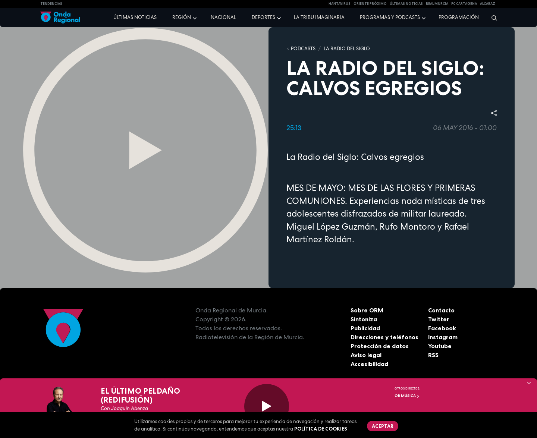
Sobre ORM (367, 310)
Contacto (441, 310)
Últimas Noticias (406, 3)
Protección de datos (380, 346)
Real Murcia (437, 3)
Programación (459, 17)
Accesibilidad (369, 364)
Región (181, 17)
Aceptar (382, 426)
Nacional (223, 17)
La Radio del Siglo (347, 48)
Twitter (438, 319)
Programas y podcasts (390, 17)
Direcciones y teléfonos (384, 337)
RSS (433, 355)
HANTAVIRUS (340, 3)
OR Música (407, 395)
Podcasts (303, 48)
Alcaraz (487, 3)
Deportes (263, 17)
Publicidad (365, 328)
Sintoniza (364, 319)
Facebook (442, 328)
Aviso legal (366, 355)
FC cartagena (464, 3)
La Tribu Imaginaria (319, 17)
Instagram (443, 337)
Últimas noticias (135, 17)
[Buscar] (492, 17)
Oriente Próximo (370, 3)
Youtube (440, 346)
